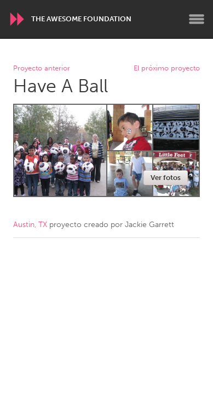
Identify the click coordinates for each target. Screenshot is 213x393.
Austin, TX (30, 224)
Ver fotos (166, 178)
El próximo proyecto (167, 68)
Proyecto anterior (41, 68)
